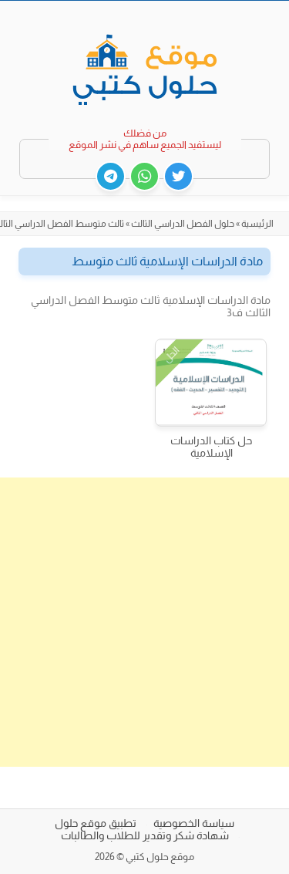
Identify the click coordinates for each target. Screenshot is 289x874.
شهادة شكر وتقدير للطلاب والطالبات (145, 835)
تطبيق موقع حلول (95, 823)
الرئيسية (257, 223)
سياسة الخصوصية (193, 823)
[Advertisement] (144, 622)
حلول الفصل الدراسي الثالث (182, 223)
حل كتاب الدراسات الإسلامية (211, 446)
